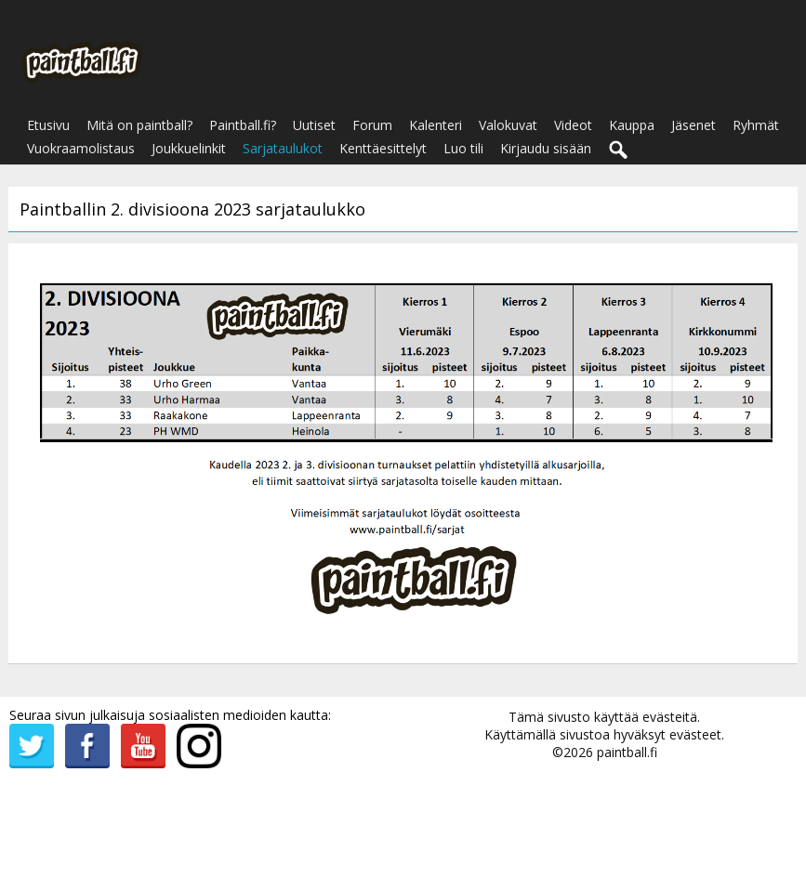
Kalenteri (435, 125)
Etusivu (48, 125)
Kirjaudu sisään (545, 148)
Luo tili (463, 148)
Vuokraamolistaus (81, 148)
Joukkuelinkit (189, 148)
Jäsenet (693, 125)
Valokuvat (508, 125)
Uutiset (314, 125)
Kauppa (631, 125)
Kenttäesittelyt (383, 148)
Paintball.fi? (242, 125)
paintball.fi (627, 752)
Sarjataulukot (283, 148)
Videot (573, 125)
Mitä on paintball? (139, 125)
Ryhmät (756, 125)
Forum (372, 125)
